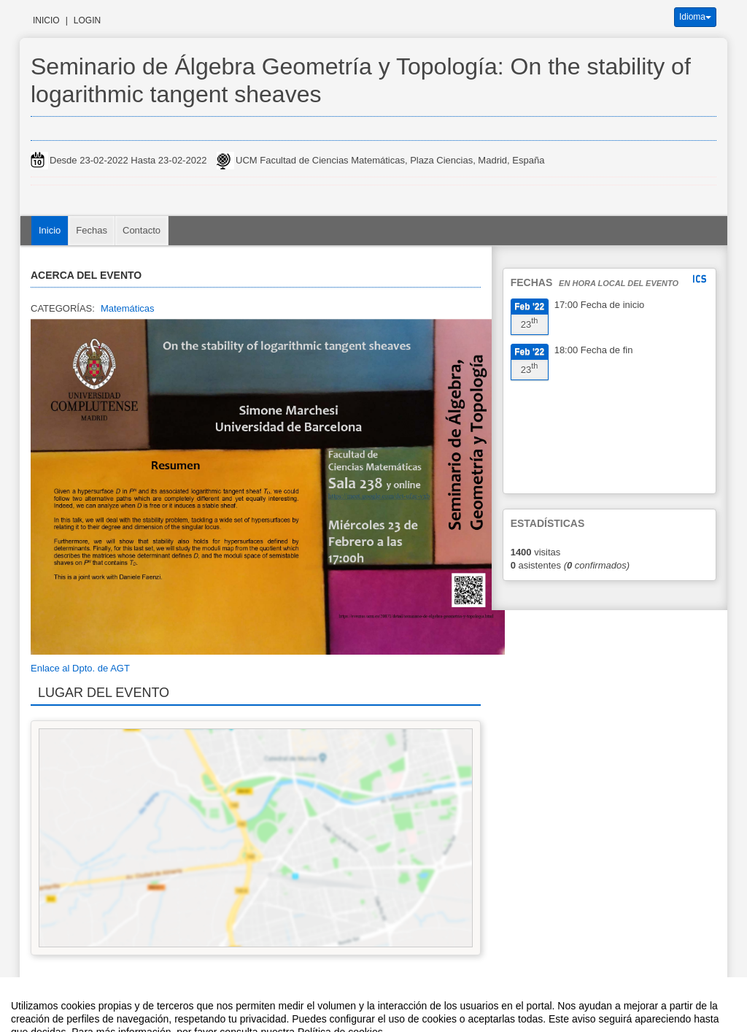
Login (87, 20)
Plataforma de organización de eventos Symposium (381, 1005)
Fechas (91, 230)
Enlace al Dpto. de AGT (80, 668)
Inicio (46, 20)
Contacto (141, 230)
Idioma (695, 17)
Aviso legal (221, 1005)
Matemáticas (128, 308)
